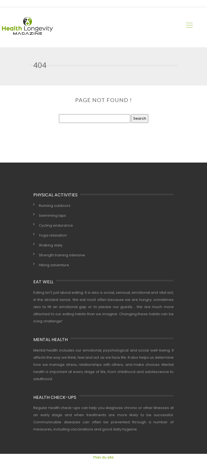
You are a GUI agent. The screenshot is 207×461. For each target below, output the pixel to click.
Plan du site (103, 457)
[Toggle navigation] (189, 26)
